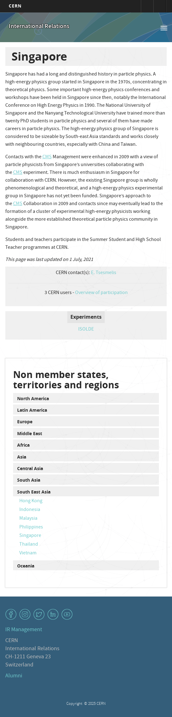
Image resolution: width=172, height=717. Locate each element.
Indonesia (29, 510)
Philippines (31, 527)
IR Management (23, 630)
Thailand (28, 544)
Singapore (30, 536)
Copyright (74, 704)
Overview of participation (101, 293)
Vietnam (27, 553)
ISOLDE (86, 329)
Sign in (147, 6)
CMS (47, 157)
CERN (15, 6)
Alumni (13, 676)
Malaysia (28, 519)
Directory (159, 6)
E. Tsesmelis (103, 273)
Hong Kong (30, 501)
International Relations (39, 27)
